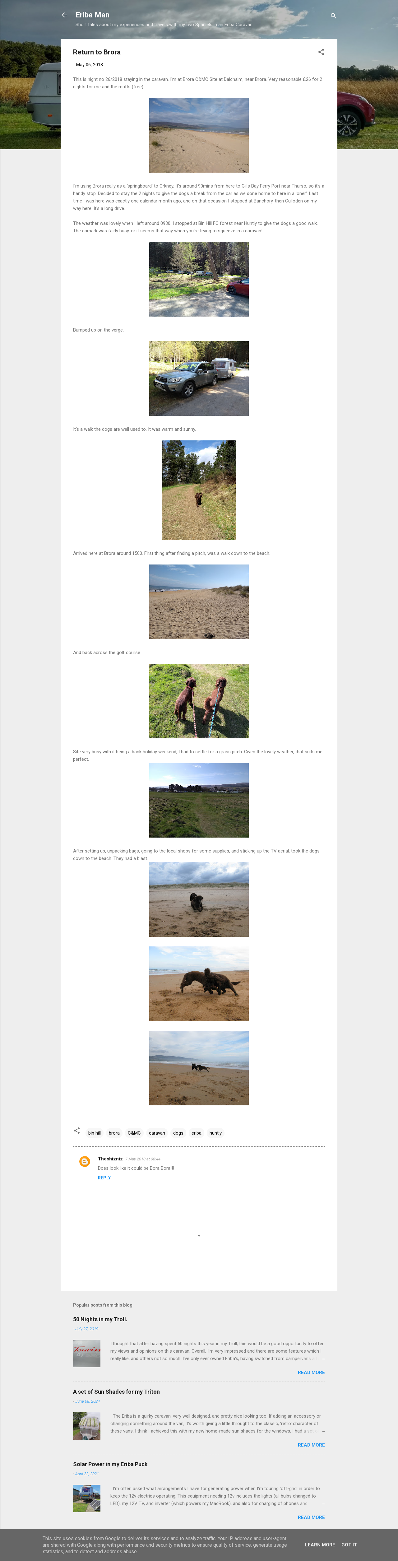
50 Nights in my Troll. (100, 1319)
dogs (178, 1133)
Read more (311, 1372)
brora (114, 1133)
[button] (321, 53)
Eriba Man (92, 15)
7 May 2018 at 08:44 (142, 1159)
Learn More (320, 1545)
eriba (196, 1133)
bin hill (94, 1133)
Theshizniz (110, 1159)
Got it (349, 1545)
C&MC (134, 1133)
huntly (216, 1133)
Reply (104, 1177)
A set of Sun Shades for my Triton (116, 1391)
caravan (157, 1133)
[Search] (333, 16)
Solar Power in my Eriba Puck (110, 1464)
